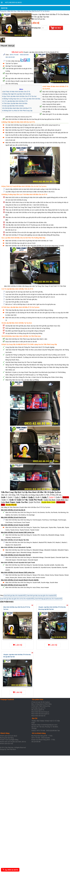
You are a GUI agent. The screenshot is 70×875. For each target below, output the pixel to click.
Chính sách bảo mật (6, 743)
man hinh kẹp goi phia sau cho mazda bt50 (48, 598)
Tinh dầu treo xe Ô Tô (38, 708)
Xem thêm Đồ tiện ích (38, 716)
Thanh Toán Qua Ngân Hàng (9, 739)
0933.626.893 (24, 54)
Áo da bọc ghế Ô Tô (38, 710)
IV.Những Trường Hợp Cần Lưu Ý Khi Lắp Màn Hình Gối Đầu (21, 99)
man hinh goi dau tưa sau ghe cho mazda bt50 (41, 595)
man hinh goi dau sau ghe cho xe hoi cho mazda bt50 (17, 598)
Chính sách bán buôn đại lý (8, 736)
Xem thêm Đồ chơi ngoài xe (40, 714)
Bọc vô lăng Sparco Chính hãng (41, 704)
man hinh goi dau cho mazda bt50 (15, 595)
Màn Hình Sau (12, 11)
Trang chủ (3, 11)
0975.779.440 (14, 54)
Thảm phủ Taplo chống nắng (41, 706)
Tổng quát (3, 45)
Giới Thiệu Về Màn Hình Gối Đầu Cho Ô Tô (16, 91)
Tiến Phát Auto (11, 749)
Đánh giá (11, 46)
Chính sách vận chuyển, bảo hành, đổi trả (13, 741)
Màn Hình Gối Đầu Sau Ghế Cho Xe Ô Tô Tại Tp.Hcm (34, 11)
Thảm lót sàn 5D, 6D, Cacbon (41, 702)
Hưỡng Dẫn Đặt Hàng (7, 738)
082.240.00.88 (10, 57)
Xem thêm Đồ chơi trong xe (40, 712)
